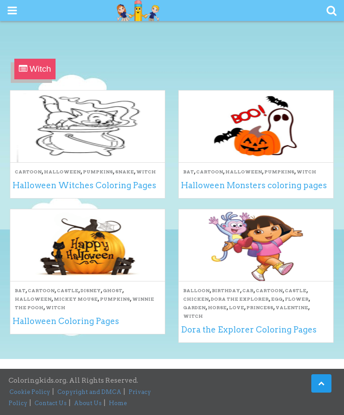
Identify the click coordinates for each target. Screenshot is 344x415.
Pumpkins (98, 171)
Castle (67, 290)
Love (236, 307)
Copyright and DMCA (89, 392)
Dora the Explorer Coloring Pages (249, 329)
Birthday (226, 290)
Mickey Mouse (76, 299)
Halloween (62, 171)
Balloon (196, 290)
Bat (188, 171)
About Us (88, 403)
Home (118, 403)
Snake (124, 171)
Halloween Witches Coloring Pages (84, 185)
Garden (194, 307)
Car (248, 290)
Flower (297, 299)
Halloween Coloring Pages (66, 321)
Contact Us (50, 403)
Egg (277, 299)
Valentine (291, 307)
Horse (217, 307)
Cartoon (28, 171)
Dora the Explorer (240, 299)
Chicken (196, 299)
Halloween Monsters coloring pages (254, 185)
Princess (259, 307)
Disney (91, 290)
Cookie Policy (29, 392)
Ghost (112, 290)
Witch (146, 171)
